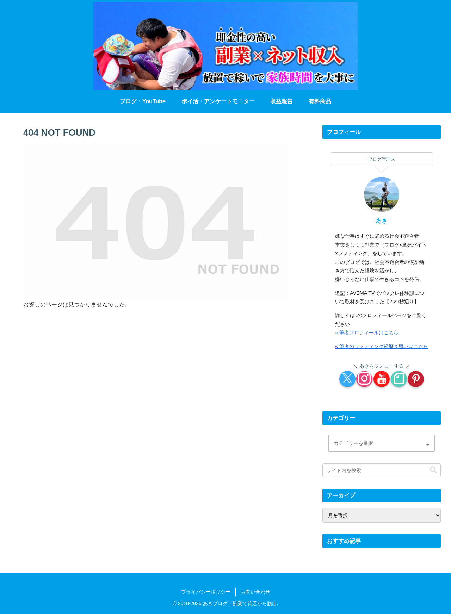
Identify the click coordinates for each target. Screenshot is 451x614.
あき (381, 221)
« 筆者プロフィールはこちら (367, 332)
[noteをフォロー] (399, 379)
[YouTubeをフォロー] (381, 379)
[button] (433, 470)
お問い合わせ (255, 592)
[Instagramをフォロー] (364, 379)
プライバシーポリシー (205, 592)
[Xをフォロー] (347, 379)
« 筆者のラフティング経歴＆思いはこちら (381, 346)
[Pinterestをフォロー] (416, 379)
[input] (381, 470)
